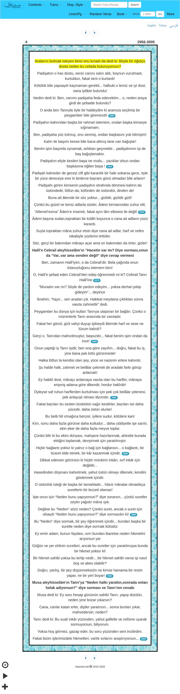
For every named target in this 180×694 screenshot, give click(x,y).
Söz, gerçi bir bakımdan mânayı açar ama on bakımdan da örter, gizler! (90, 243)
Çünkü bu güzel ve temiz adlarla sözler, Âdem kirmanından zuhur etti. (90, 205)
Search (135, 4)
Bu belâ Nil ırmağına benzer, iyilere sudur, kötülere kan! (90, 416)
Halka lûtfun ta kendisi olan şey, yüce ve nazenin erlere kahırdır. (90, 360)
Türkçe (163, 25)
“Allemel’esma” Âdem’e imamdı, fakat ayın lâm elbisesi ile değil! (85, 212)
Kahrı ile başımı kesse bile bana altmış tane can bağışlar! (90, 141)
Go (160, 14)
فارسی (173, 26)
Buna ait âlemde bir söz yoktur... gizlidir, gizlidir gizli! (90, 198)
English (152, 25)
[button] (36, 4)
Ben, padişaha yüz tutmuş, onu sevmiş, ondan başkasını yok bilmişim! (90, 135)
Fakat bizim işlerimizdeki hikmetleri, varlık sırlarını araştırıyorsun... (86, 638)
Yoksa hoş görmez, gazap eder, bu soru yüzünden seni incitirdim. (90, 631)
